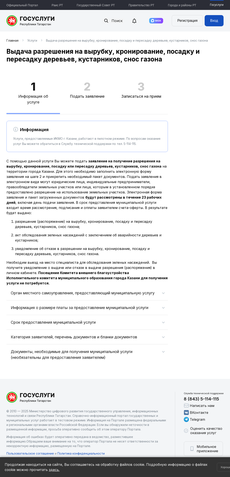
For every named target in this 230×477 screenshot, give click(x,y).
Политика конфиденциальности (81, 453)
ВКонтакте (196, 412)
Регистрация (187, 20)
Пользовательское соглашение (30, 453)
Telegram (194, 419)
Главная (12, 40)
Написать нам (199, 405)
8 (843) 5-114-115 (201, 399)
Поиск (113, 20)
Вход (214, 20)
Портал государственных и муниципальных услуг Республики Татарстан (30, 20)
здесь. (54, 470)
